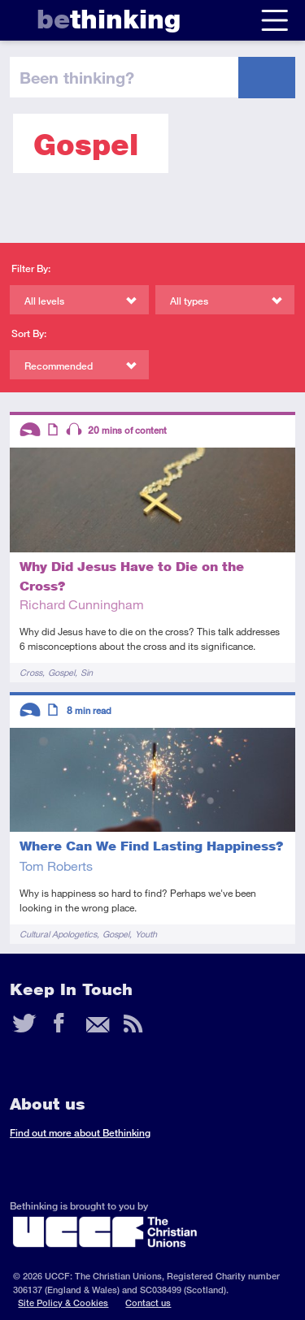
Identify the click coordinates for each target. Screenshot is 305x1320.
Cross (31, 672)
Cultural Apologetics (58, 933)
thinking (109, 19)
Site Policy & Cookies (63, 1302)
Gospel (61, 672)
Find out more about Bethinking (80, 1133)
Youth (146, 933)
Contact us (148, 1302)
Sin (87, 672)
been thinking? (77, 77)
